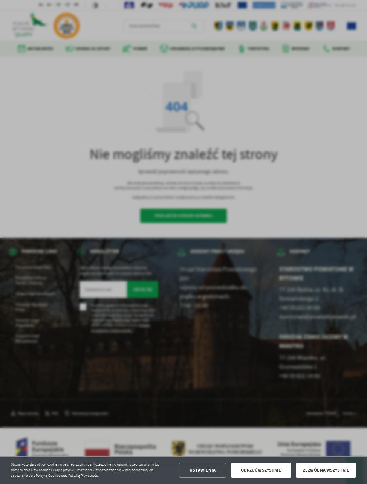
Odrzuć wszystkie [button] (261, 470)
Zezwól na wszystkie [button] (326, 470)
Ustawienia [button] (203, 470)
